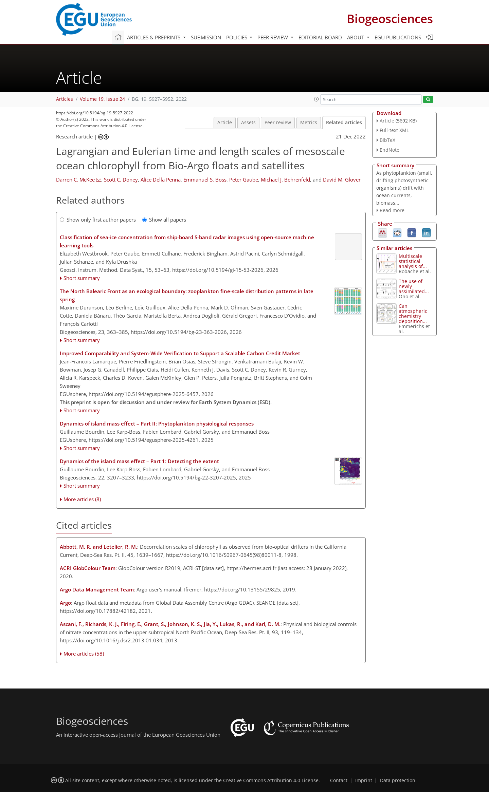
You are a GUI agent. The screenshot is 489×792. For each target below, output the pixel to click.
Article (224, 122)
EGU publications (398, 37)
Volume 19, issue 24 (102, 99)
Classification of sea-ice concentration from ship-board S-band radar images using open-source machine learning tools (187, 241)
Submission (206, 37)
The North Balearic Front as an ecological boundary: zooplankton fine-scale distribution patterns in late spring (186, 295)
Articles (64, 99)
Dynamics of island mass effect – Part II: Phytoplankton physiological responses (157, 423)
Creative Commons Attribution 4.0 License (271, 780)
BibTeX (387, 140)
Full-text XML (394, 130)
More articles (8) (82, 499)
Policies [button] (237, 37)
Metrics (308, 122)
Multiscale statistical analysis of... (413, 261)
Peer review (278, 122)
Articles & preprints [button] (154, 37)
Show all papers (164, 219)
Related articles (344, 122)
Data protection (397, 780)
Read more (392, 210)
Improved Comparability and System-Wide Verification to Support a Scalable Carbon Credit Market (180, 353)
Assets (248, 122)
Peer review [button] (273, 37)
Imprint (363, 780)
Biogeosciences (390, 18)
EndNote (389, 150)
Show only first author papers (98, 219)
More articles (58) (84, 653)
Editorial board (320, 37)
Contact (338, 780)
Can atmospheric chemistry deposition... (413, 313)
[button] (316, 99)
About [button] (356, 37)
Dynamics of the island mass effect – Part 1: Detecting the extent (139, 461)
